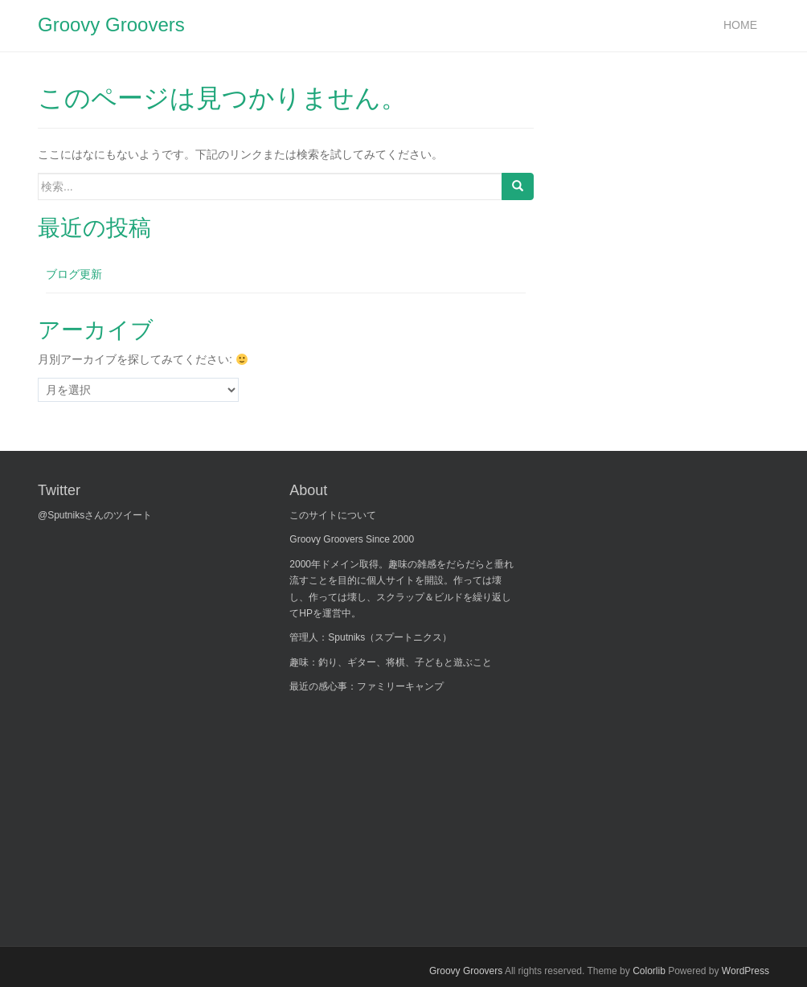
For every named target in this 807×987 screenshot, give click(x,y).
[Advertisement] (409, 809)
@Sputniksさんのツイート (95, 515)
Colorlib (649, 971)
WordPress (745, 971)
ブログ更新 (74, 274)
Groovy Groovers (111, 24)
